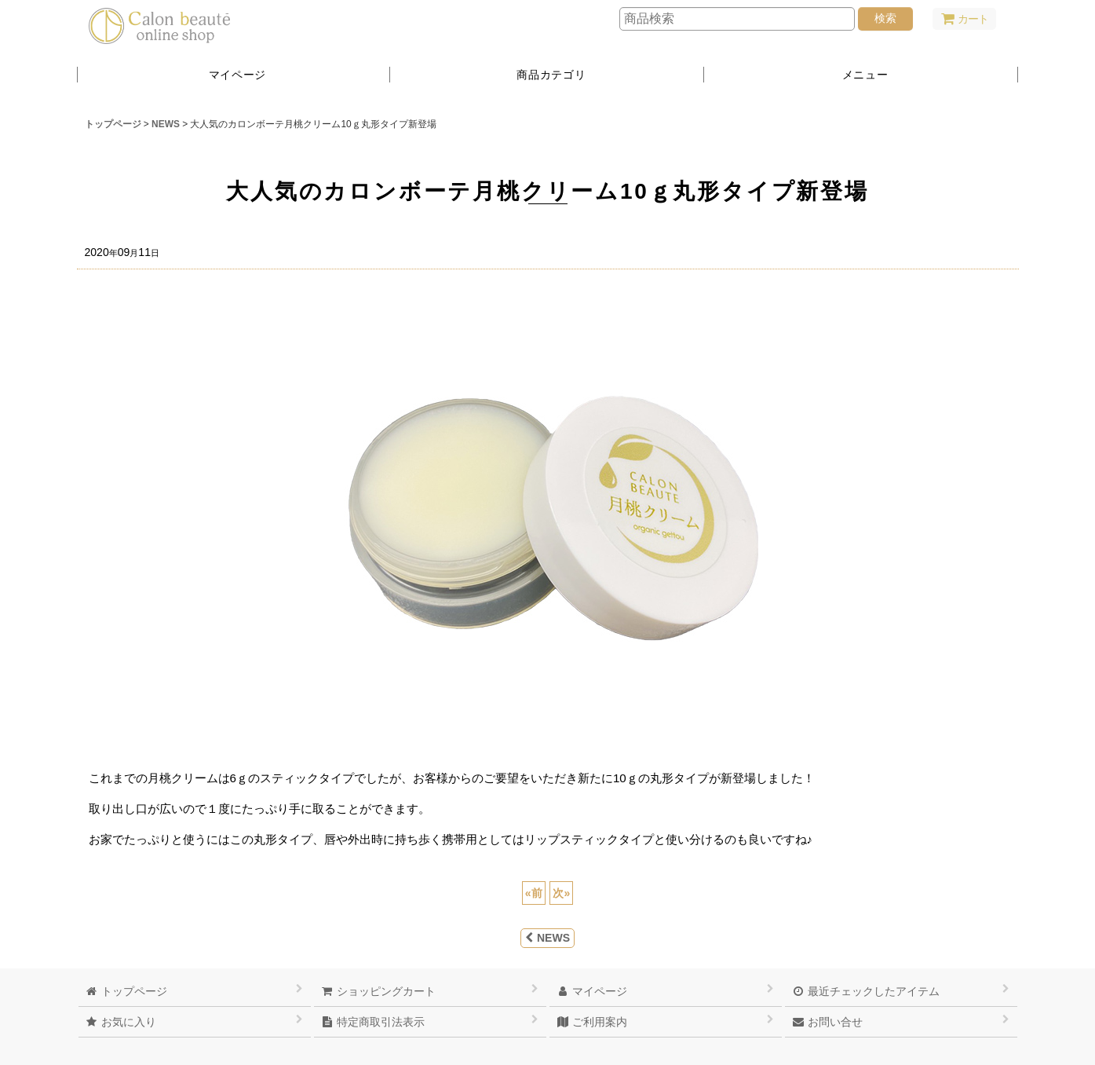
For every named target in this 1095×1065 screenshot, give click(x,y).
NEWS (547, 937)
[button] (861, 75)
